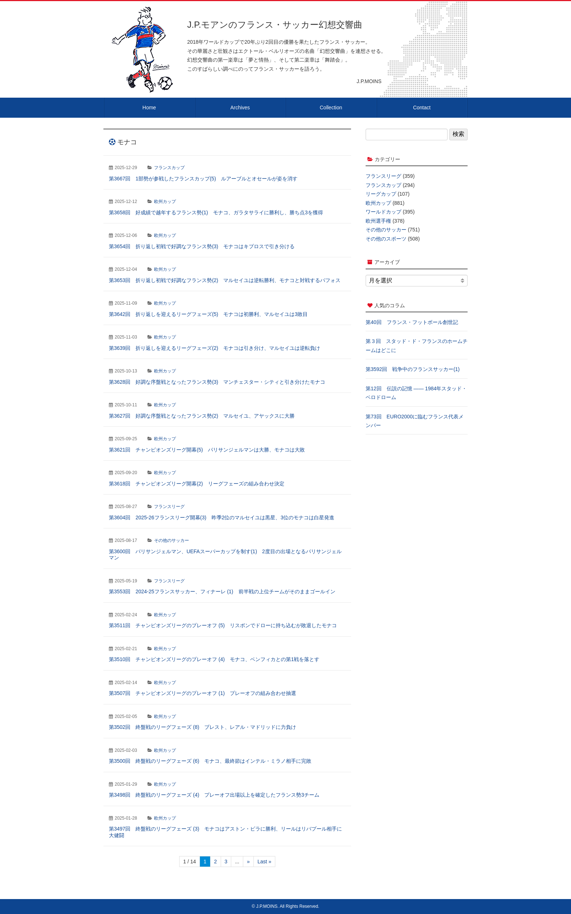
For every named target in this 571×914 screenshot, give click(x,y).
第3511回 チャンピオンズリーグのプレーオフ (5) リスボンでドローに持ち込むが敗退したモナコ (223, 625)
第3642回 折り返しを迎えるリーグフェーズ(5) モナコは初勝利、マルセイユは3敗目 (208, 314)
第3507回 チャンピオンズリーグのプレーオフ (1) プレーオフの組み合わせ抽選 (202, 693)
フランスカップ (169, 167)
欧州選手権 (378, 221)
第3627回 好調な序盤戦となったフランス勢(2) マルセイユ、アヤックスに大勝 (202, 416)
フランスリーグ (169, 506)
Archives (240, 107)
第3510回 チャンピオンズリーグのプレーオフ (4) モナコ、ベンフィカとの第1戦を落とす (214, 659)
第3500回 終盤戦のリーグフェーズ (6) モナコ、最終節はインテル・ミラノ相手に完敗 (210, 761)
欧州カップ (165, 201)
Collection (331, 107)
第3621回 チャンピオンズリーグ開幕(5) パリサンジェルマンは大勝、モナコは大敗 (207, 450)
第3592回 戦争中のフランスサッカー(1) (413, 369)
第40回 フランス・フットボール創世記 (412, 322)
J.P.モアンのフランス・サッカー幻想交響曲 (274, 25)
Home (149, 107)
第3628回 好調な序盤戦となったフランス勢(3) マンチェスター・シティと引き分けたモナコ (217, 382)
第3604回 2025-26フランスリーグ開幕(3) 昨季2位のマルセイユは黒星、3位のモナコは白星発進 (221, 517)
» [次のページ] (248, 861)
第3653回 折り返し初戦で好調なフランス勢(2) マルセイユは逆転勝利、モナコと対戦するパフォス (224, 280)
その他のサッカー (171, 540)
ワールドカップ (383, 212)
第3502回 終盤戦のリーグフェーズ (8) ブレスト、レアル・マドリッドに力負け (202, 727)
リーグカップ (381, 194)
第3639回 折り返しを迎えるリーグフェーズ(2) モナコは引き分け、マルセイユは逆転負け (214, 348)
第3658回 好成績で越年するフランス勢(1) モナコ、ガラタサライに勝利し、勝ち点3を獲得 (216, 212)
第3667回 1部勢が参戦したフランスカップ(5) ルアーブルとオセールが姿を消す (203, 178)
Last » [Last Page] (264, 861)
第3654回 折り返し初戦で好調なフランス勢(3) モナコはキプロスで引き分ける (202, 246)
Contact (421, 107)
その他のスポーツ (386, 239)
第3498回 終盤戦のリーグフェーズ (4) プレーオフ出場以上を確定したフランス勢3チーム (214, 795)
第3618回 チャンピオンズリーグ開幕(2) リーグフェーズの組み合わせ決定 (196, 484)
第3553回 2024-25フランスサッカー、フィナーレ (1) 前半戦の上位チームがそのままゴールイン (222, 591)
